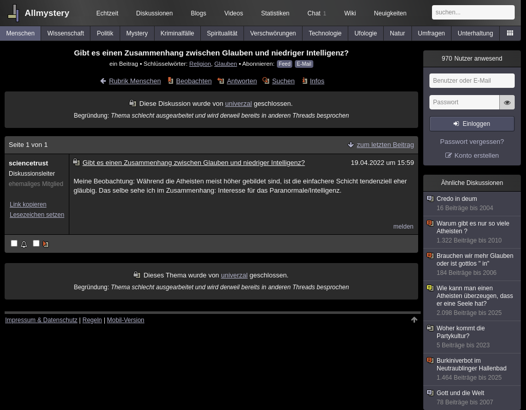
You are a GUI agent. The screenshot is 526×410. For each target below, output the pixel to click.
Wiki (350, 13)
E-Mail (304, 64)
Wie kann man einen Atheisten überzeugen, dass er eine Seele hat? (472, 301)
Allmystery (47, 13)
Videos (233, 13)
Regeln (92, 320)
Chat (317, 13)
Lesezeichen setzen (37, 214)
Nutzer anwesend (472, 58)
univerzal (238, 103)
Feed (285, 64)
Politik (105, 33)
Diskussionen (154, 13)
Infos (317, 81)
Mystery (137, 33)
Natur (397, 33)
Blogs (198, 13)
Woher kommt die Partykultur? (472, 337)
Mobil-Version (125, 320)
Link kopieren (28, 204)
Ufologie (365, 33)
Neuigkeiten (390, 13)
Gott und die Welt (472, 397)
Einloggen (476, 123)
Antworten (242, 81)
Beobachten (194, 81)
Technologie (325, 33)
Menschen (20, 33)
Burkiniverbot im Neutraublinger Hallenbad (472, 369)
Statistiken (275, 13)
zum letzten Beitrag (385, 144)
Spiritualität (222, 33)
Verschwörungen (273, 33)
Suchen (283, 81)
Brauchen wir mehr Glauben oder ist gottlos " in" (472, 264)
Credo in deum (472, 203)
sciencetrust (28, 163)
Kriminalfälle (177, 33)
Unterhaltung (475, 33)
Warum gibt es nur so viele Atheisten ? (472, 232)
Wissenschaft (65, 33)
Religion (200, 63)
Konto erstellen (477, 155)
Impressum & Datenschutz (41, 320)
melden (403, 226)
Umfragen (431, 33)
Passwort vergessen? (472, 141)
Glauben (225, 63)
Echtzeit (108, 13)
